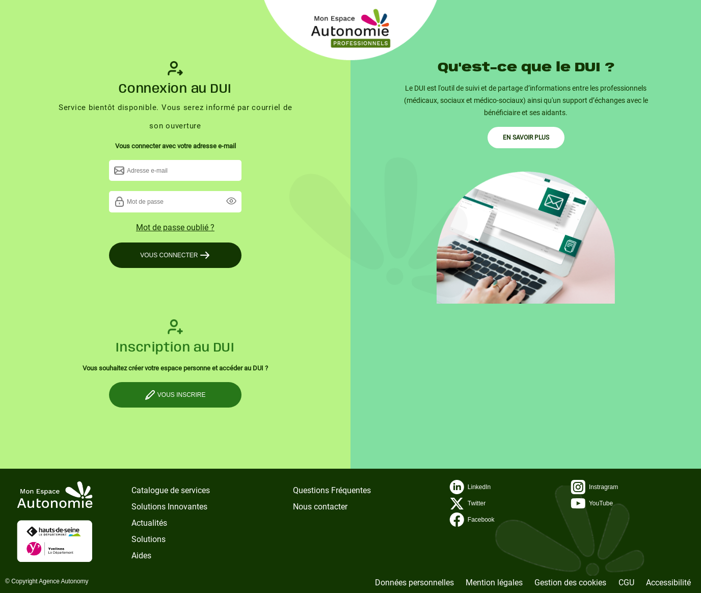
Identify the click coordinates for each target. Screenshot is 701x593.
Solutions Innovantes (169, 506)
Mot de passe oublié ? (175, 227)
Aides (141, 555)
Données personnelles (414, 582)
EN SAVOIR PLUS (526, 137)
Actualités (149, 523)
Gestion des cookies (570, 582)
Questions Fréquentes (332, 490)
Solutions (148, 539)
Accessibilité (668, 582)
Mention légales (494, 582)
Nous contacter (320, 506)
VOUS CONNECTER (175, 255)
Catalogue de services (170, 490)
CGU (626, 582)
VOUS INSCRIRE (175, 394)
